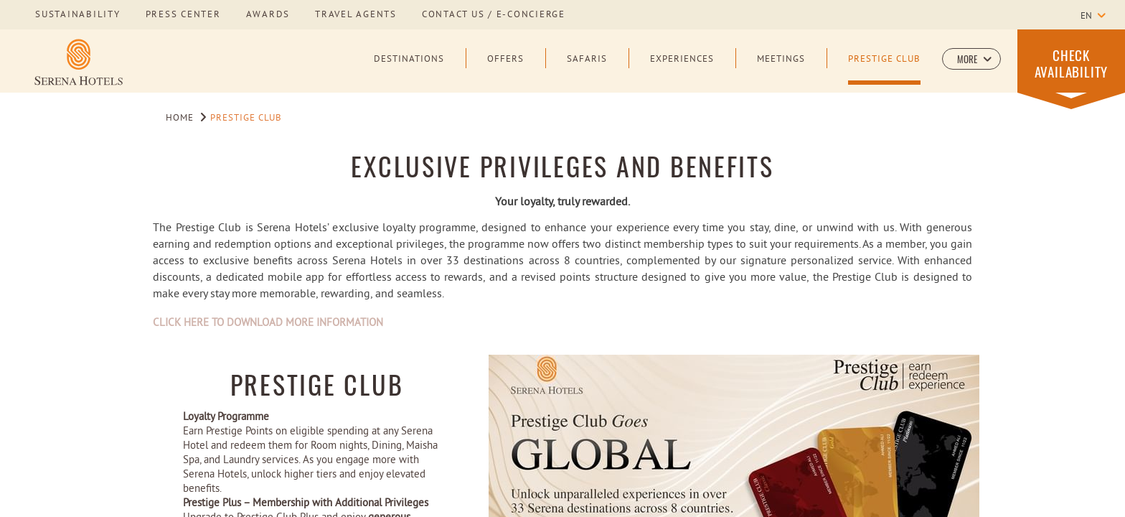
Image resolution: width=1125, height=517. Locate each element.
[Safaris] (587, 70)
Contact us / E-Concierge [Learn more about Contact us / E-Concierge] (493, 15)
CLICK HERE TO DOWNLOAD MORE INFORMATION (268, 323)
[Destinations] (409, 70)
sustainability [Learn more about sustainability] (78, 15)
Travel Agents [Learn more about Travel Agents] (356, 15)
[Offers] (505, 70)
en (1086, 16)
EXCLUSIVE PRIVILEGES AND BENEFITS (562, 165)
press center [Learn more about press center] (183, 15)
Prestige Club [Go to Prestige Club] (246, 118)
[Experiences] (682, 70)
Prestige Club (317, 384)
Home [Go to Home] (180, 118)
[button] (971, 59)
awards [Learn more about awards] (268, 15)
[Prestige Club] (884, 70)
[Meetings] (781, 70)
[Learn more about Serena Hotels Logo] (78, 62)
